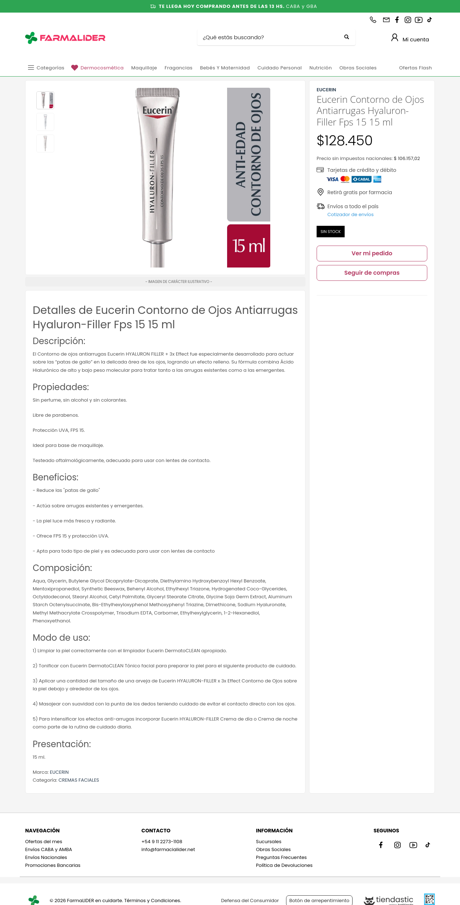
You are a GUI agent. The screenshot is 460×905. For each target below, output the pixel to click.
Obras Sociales (358, 67)
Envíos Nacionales (46, 857)
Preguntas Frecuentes (281, 857)
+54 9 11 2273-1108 (161, 841)
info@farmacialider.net (168, 849)
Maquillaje (144, 67)
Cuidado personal (279, 67)
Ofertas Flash (415, 67)
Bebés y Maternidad (225, 67)
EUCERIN (59, 772)
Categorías (50, 67)
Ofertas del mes (43, 841)
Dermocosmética (102, 67)
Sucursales (268, 841)
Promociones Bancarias (52, 865)
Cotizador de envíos (350, 214)
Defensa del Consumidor (250, 900)
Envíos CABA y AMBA (48, 849)
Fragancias (179, 67)
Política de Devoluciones (284, 865)
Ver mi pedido (371, 253)
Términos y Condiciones (152, 900)
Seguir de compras (372, 273)
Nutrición (320, 67)
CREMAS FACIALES (79, 780)
